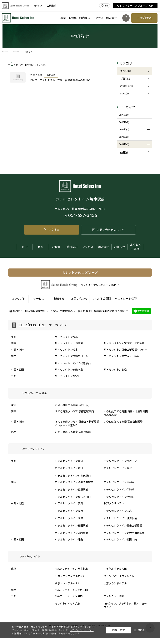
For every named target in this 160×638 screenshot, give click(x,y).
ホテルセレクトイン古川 (69, 468)
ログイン (37, 5)
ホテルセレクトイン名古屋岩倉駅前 (124, 533)
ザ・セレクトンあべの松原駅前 (72, 363)
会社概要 (83, 311)
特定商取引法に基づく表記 (109, 311)
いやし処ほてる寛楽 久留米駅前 (73, 432)
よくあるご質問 (135, 247)
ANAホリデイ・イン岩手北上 (71, 568)
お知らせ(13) (127, 86)
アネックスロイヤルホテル (70, 576)
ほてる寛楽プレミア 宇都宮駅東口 (74, 411)
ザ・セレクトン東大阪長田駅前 (121, 356)
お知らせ (119, 247)
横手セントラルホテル (67, 583)
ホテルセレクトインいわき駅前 (72, 475)
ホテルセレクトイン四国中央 (120, 539)
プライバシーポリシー (82, 630)
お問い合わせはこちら (108, 230)
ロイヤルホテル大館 (115, 568)
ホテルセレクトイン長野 (69, 511)
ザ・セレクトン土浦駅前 (69, 343)
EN (106, 5)
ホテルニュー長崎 (114, 596)
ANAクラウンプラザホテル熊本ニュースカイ (125, 605)
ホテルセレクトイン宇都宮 (119, 482)
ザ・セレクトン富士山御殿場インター (125, 349)
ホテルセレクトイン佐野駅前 (71, 489)
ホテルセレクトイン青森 (69, 461)
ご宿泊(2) (125, 78)
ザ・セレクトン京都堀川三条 (71, 356)
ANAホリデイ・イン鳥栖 (68, 596)
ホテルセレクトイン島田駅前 (71, 525)
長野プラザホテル (114, 503)
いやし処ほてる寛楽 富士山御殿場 (123, 421)
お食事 (73, 18)
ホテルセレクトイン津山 (69, 539)
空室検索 (51, 230)
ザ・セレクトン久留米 (67, 376)
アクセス (98, 18)
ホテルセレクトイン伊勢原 (119, 497)
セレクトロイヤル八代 (67, 603)
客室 (63, 18)
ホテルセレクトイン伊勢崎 (119, 489)
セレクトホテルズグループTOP (135, 5)
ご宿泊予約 (144, 18)
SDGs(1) (124, 93)
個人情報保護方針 (35, 311)
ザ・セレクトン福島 (66, 337)
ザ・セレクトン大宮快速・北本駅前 (124, 343)
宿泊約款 (14, 311)
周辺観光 (111, 18)
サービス (38, 298)
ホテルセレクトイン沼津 (69, 518)
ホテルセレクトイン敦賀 (69, 503)
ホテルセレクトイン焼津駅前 (120, 518)
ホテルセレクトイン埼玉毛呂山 (72, 497)
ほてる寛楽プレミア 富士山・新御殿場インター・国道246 (77, 423)
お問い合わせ (79, 298)
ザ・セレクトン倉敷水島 (69, 369)
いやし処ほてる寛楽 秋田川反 (72, 405)
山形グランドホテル (115, 583)
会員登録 (51, 5)
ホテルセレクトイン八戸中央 (120, 461)
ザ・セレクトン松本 (66, 349)
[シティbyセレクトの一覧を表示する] (80, 556)
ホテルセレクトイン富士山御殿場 (123, 525)
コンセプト (18, 298)
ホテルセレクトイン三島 (118, 511)
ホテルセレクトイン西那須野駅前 (74, 482)
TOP (25, 247)
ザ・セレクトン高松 (115, 369)
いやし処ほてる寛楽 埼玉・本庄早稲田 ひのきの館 (126, 413)
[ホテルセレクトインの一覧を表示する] (80, 448)
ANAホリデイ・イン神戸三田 (71, 590)
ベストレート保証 (126, 298)
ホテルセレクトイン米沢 (118, 468)
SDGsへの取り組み (61, 311)
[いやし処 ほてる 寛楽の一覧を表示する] (80, 393)
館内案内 (84, 18)
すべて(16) (125, 70)
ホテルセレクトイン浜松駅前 (71, 533)
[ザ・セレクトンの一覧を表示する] (80, 325)
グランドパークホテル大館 (119, 576)
